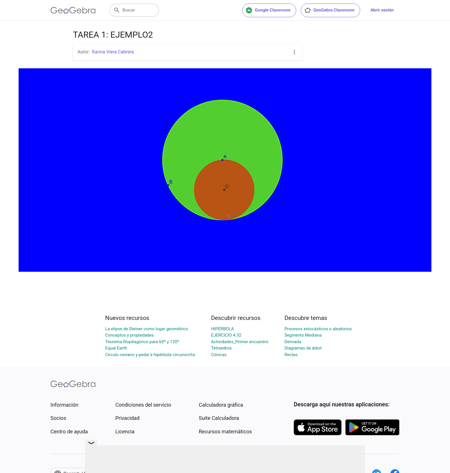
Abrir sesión (382, 10)
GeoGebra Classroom (329, 10)
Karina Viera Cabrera (113, 52)
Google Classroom (268, 10)
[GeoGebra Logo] (73, 10)
